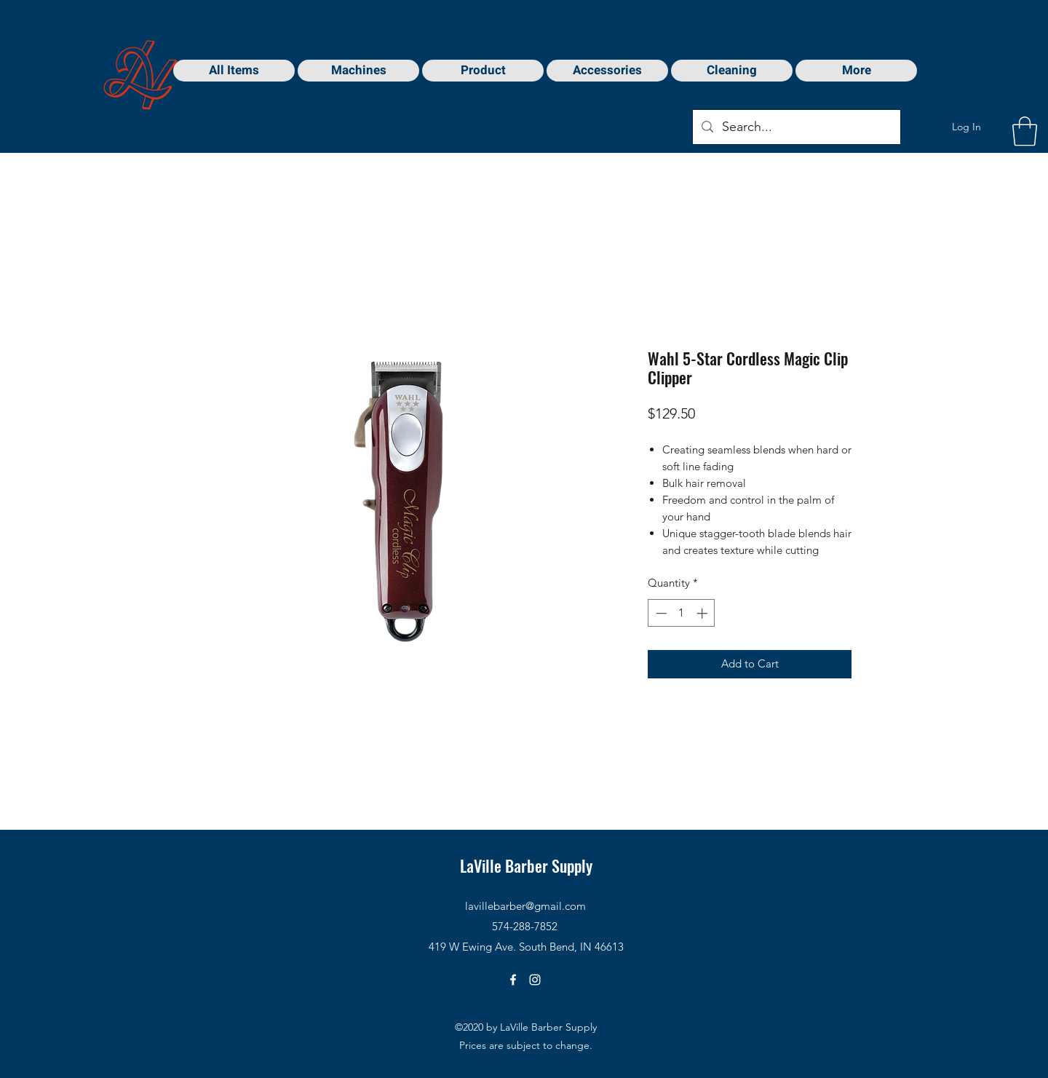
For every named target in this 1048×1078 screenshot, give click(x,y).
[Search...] (796, 127)
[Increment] (703, 613)
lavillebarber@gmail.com (525, 906)
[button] (1024, 131)
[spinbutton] (682, 613)
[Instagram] (535, 979)
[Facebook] (513, 979)
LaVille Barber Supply (526, 865)
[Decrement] (660, 613)
